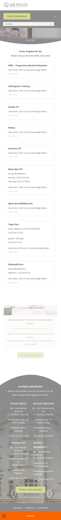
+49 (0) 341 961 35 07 (18, 478)
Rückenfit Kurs (16, 264)
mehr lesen (13, 74)
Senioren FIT (14, 148)
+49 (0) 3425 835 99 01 (43, 479)
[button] (4, 516)
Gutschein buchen (30, 354)
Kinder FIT (13, 107)
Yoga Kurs (13, 224)
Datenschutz (43, 508)
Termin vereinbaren (30, 490)
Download (17, 508)
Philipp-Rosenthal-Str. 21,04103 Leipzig (18, 462)
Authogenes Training (19, 86)
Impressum (29, 508)
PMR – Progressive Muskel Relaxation (27, 65)
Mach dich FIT (15, 169)
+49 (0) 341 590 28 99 (43, 436)
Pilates (11, 128)
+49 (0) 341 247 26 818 (18, 436)
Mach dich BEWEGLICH (20, 203)
